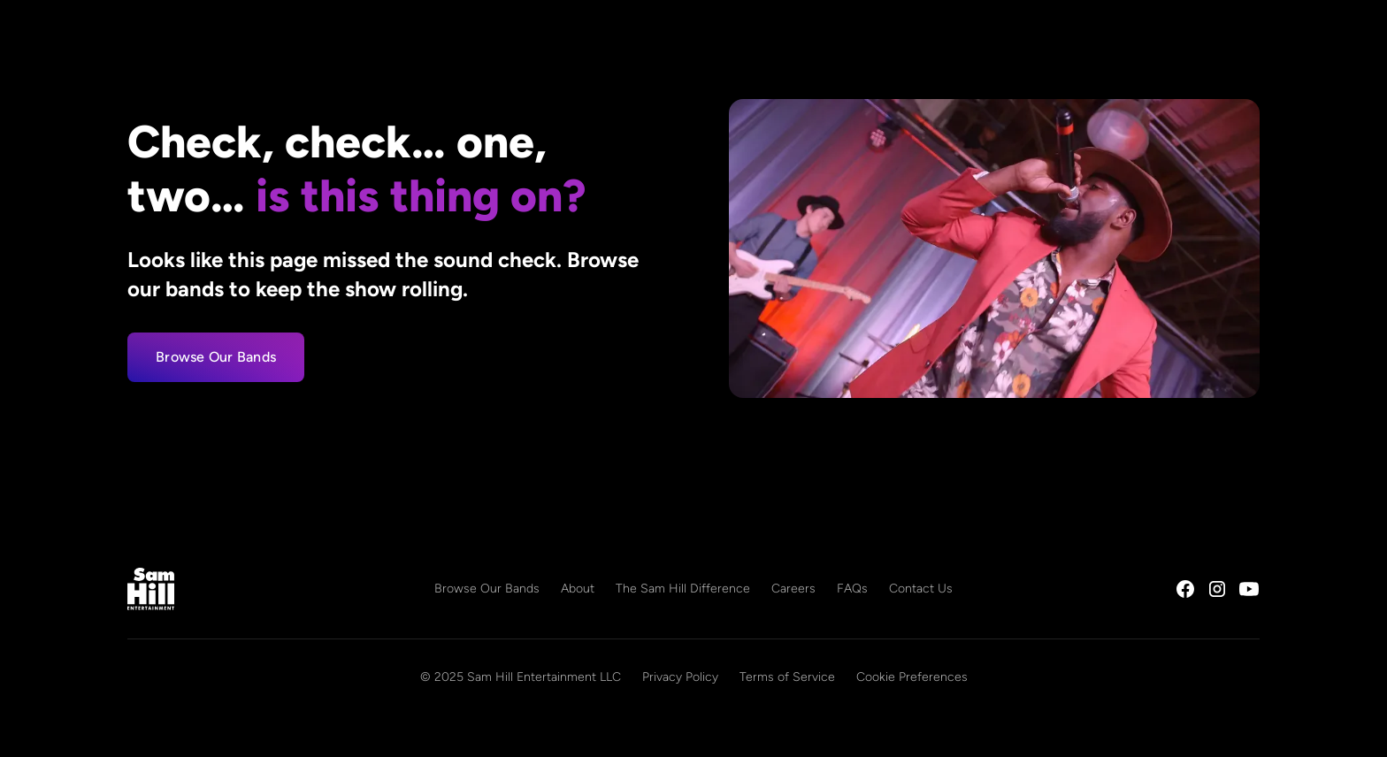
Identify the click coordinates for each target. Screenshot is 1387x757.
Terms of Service (787, 676)
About (577, 588)
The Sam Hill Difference (683, 588)
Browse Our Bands (216, 356)
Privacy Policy (680, 676)
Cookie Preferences (912, 676)
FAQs (852, 588)
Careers (793, 588)
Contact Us (921, 588)
